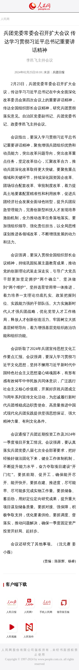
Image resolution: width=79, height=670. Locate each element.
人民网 (5, 19)
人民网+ (29, 604)
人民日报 (11, 604)
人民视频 (11, 629)
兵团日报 (58, 72)
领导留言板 (63, 604)
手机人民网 (46, 604)
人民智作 (29, 629)
